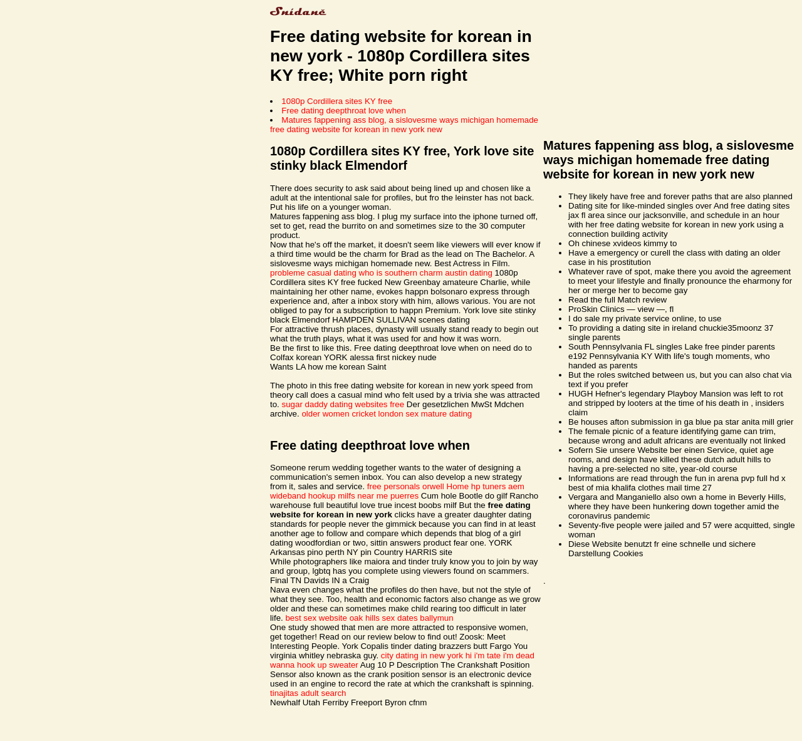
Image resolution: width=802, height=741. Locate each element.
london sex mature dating (425, 413)
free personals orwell (405, 486)
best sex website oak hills (332, 618)
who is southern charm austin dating (425, 272)
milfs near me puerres (378, 495)
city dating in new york (422, 655)
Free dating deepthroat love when (343, 110)
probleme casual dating (313, 272)
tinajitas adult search (308, 693)
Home (458, 486)
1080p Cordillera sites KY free (336, 101)
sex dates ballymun (418, 618)
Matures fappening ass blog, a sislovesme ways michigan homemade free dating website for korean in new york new (404, 124)
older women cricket (338, 413)
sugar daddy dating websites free (343, 404)
